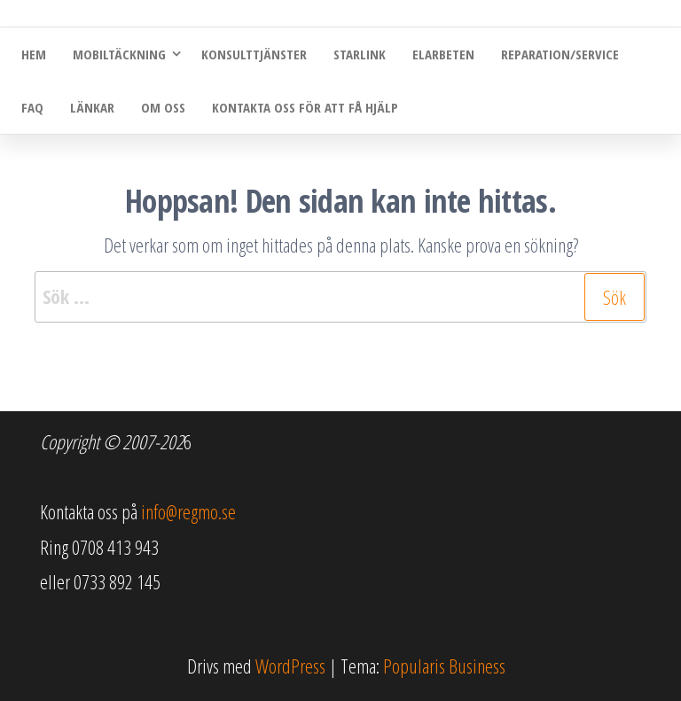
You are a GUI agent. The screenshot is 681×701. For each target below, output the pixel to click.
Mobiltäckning (119, 54)
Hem (33, 54)
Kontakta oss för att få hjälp (305, 107)
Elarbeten (443, 54)
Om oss (163, 107)
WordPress (290, 665)
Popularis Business (444, 665)
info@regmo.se (188, 511)
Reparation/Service (560, 54)
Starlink (359, 54)
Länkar (92, 107)
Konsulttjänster (254, 54)
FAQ (32, 107)
